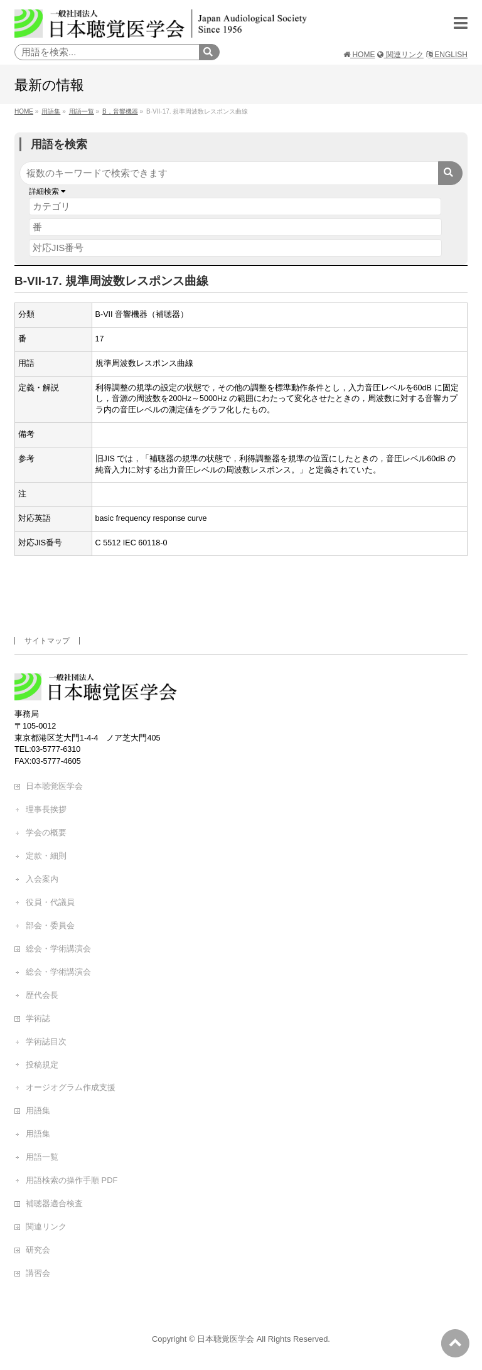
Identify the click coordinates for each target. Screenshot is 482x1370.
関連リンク (400, 54)
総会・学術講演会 (58, 948)
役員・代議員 (50, 902)
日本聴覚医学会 (54, 786)
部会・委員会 (50, 925)
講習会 (38, 1273)
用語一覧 (42, 1157)
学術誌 (38, 1018)
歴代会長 (42, 995)
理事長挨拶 (46, 809)
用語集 (38, 1110)
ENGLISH (447, 54)
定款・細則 (46, 855)
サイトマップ (47, 640)
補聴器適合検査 (54, 1203)
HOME (359, 54)
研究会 (38, 1250)
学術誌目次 (46, 1041)
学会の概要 (46, 832)
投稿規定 (42, 1064)
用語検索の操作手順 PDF (71, 1180)
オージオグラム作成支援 (70, 1087)
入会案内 (42, 879)
